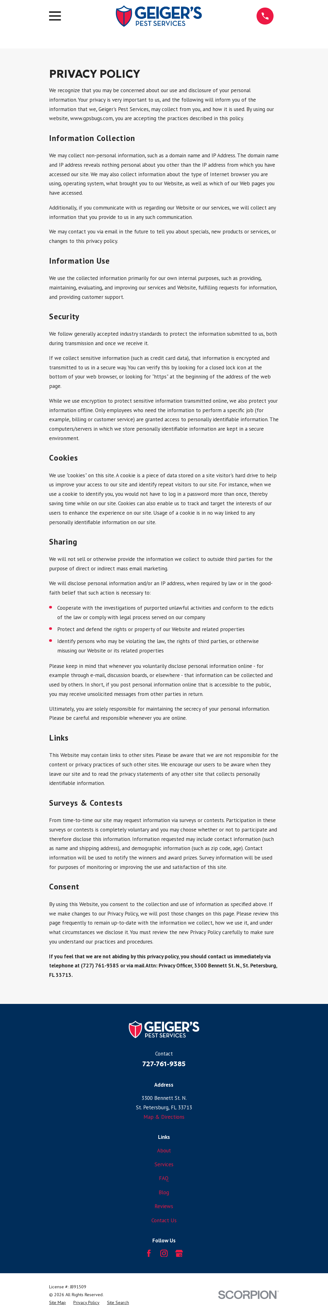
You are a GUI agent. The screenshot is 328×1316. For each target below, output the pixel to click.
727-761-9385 (164, 1064)
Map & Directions (164, 1116)
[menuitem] (57, 1303)
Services (164, 1164)
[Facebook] (149, 1253)
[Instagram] (164, 1253)
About (164, 1150)
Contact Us (164, 1220)
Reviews (164, 1206)
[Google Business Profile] (179, 1253)
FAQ (164, 1178)
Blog (164, 1192)
